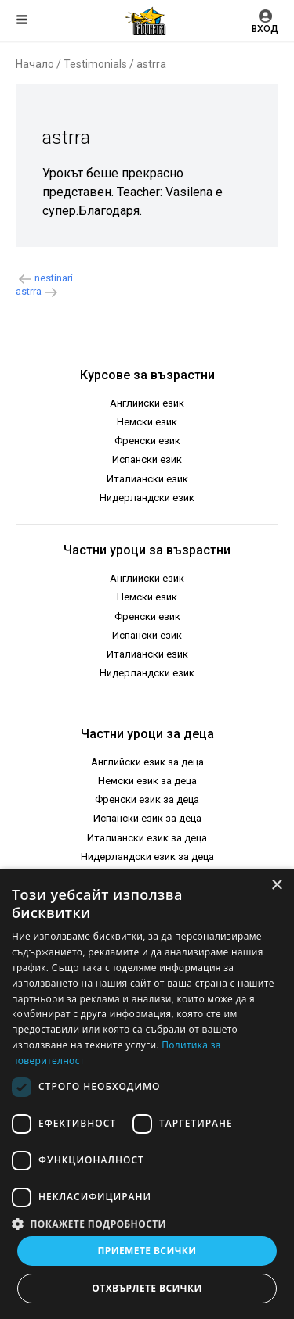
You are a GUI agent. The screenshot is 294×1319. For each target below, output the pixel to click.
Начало (35, 64)
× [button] (276, 885)
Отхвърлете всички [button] (146, 1288)
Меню (22, 19)
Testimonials (95, 64)
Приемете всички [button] (146, 1250)
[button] (147, 1223)
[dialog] (147, 1094)
